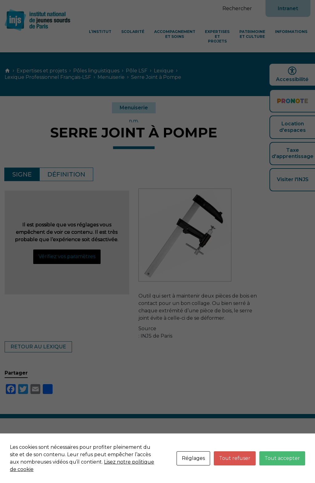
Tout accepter (282, 458)
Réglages (193, 458)
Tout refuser (234, 458)
